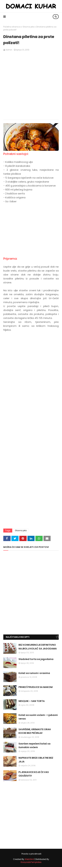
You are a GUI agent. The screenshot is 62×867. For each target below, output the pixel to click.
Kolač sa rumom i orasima (34, 673)
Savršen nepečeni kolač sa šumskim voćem (34, 745)
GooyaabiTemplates (31, 862)
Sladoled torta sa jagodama (36, 659)
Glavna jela (28, 26)
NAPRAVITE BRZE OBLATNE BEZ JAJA (36, 759)
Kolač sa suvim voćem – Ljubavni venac (38, 716)
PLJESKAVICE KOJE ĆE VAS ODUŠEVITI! (34, 773)
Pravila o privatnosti (31, 853)
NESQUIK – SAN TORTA (32, 701)
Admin (8, 49)
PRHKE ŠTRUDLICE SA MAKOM (36, 687)
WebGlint (29, 859)
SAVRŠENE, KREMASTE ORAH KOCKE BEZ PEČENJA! (35, 731)
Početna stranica (12, 26)
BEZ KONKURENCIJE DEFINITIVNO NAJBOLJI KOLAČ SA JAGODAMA (38, 646)
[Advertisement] (31, 85)
